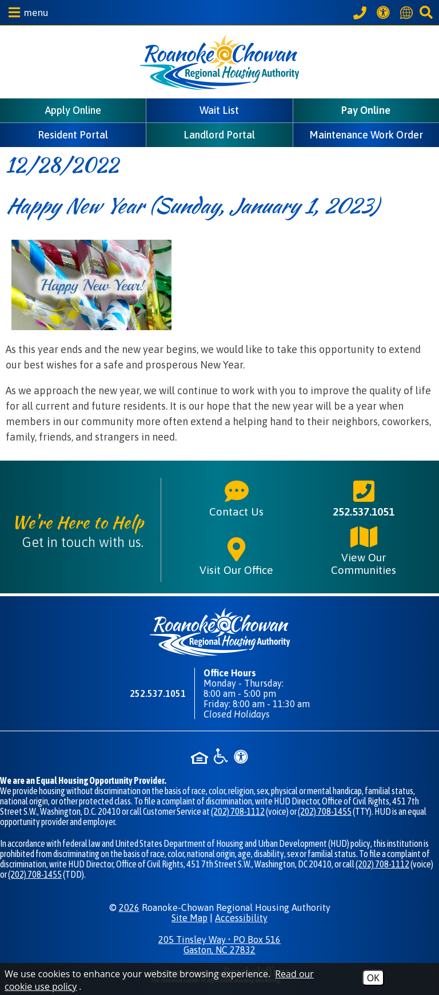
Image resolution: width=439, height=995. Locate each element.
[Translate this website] (408, 12)
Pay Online (365, 110)
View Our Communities (363, 550)
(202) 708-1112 (238, 811)
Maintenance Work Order (366, 135)
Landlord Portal (219, 135)
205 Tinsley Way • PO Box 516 (219, 944)
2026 (129, 907)
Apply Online (73, 110)
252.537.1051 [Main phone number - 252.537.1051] (363, 498)
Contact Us (236, 498)
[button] (26, 12)
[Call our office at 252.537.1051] (361, 12)
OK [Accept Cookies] (373, 978)
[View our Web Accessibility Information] (385, 12)
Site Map (189, 918)
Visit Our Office (236, 556)
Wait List (219, 110)
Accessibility (241, 918)
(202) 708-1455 (325, 811)
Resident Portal (73, 135)
